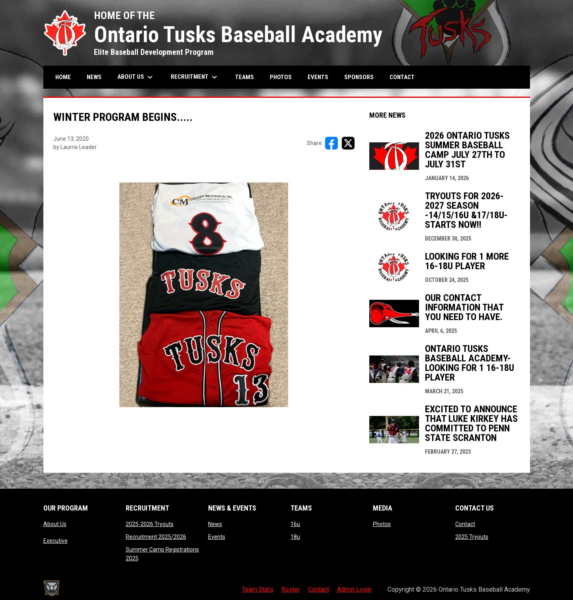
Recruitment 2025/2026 (156, 537)
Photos (382, 524)
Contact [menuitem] (402, 77)
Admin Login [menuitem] (354, 589)
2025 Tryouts (471, 537)
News (215, 524)
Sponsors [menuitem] (359, 77)
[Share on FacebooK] (331, 143)
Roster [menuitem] (290, 589)
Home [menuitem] (63, 77)
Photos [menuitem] (281, 77)
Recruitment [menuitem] (195, 77)
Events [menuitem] (318, 77)
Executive (55, 541)
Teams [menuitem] (244, 77)
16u (295, 524)
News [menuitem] (94, 77)
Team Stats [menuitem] (257, 589)
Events (216, 537)
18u (295, 537)
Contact (465, 524)
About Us (54, 524)
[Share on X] (348, 143)
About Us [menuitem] (136, 77)
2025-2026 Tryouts (149, 524)
